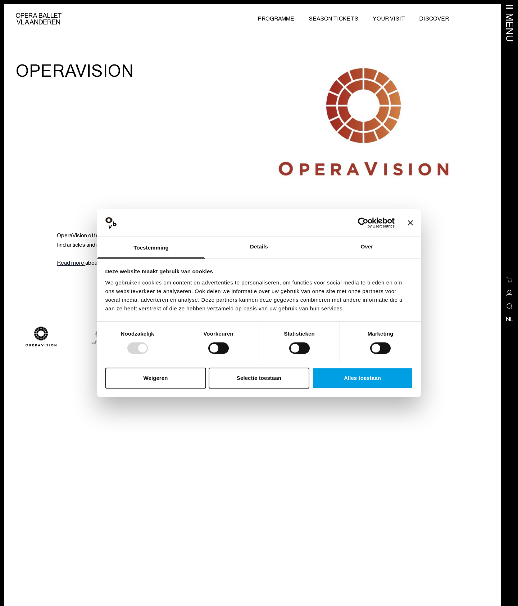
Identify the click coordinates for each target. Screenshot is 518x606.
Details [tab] (259, 246)
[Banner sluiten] (410, 222)
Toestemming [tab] (151, 247)
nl (509, 319)
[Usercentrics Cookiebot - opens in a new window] (363, 222)
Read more (71, 262)
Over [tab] (367, 246)
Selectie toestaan (259, 378)
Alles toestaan (362, 378)
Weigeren (155, 378)
